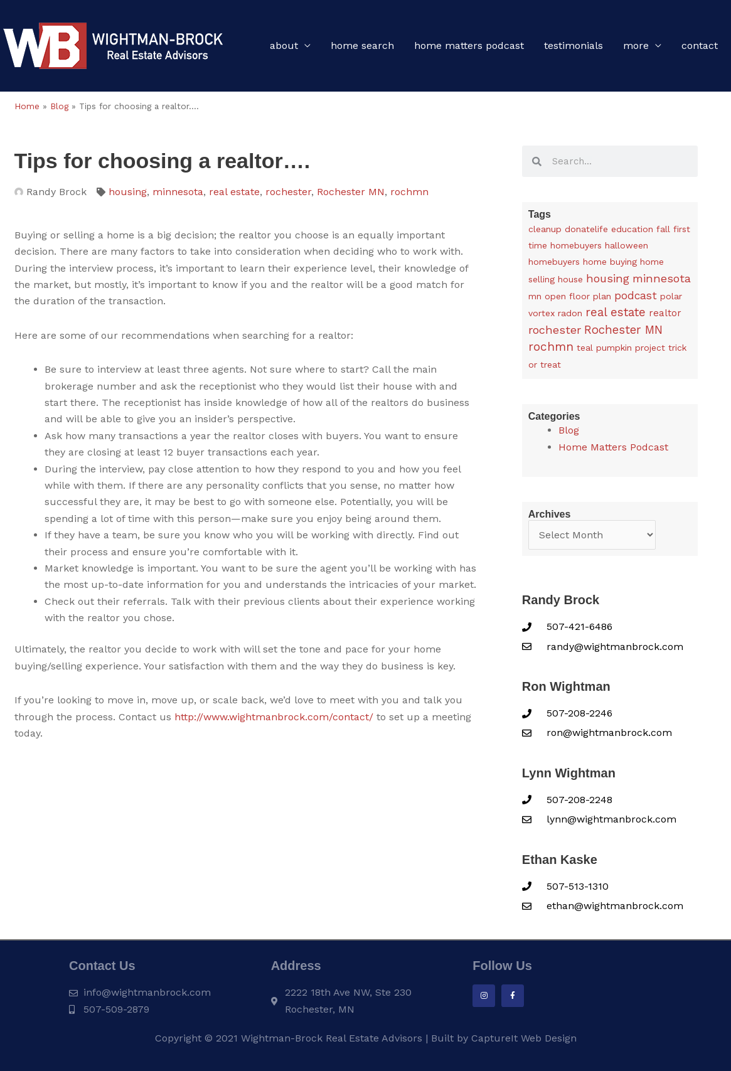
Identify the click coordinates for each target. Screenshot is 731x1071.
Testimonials (573, 45)
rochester (288, 192)
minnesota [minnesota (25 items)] (661, 278)
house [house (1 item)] (570, 279)
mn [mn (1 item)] (535, 296)
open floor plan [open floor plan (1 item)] (578, 296)
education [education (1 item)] (632, 229)
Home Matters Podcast (469, 45)
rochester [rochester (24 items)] (554, 329)
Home (27, 106)
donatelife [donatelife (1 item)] (586, 229)
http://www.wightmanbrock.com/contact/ (273, 717)
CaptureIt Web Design (524, 1038)
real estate (234, 192)
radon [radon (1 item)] (570, 314)
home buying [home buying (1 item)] (610, 262)
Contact (699, 45)
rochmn (409, 192)
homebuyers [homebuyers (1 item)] (554, 262)
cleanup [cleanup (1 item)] (545, 229)
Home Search (362, 45)
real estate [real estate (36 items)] (615, 313)
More (636, 45)
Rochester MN (351, 192)
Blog (59, 106)
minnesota (177, 192)
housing (128, 192)
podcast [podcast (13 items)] (635, 295)
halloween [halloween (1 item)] (626, 245)
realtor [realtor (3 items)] (665, 313)
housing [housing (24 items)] (607, 278)
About (284, 45)
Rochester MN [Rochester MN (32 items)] (623, 330)
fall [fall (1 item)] (663, 229)
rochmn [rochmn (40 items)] (551, 346)
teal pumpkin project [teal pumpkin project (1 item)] (621, 348)
